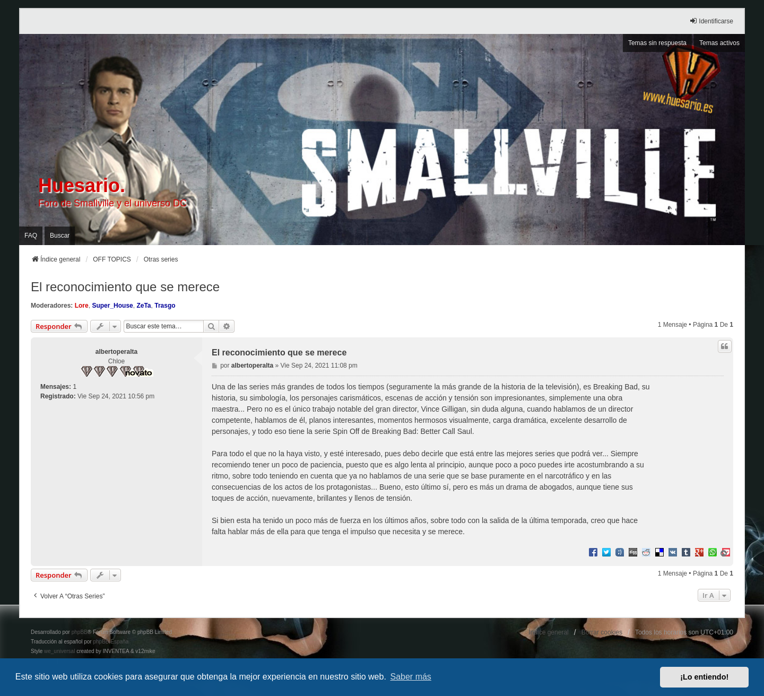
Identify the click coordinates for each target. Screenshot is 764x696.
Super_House (112, 305)
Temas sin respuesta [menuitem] (657, 43)
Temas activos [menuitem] (719, 43)
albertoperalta (116, 351)
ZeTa (143, 305)
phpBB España (110, 642)
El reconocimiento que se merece (125, 287)
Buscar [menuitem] (60, 235)
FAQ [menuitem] (30, 235)
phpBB (80, 632)
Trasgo (164, 305)
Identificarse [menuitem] (711, 21)
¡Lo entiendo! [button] (704, 677)
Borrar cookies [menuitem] (601, 632)
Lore (82, 305)
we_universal (59, 651)
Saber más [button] (410, 676)
